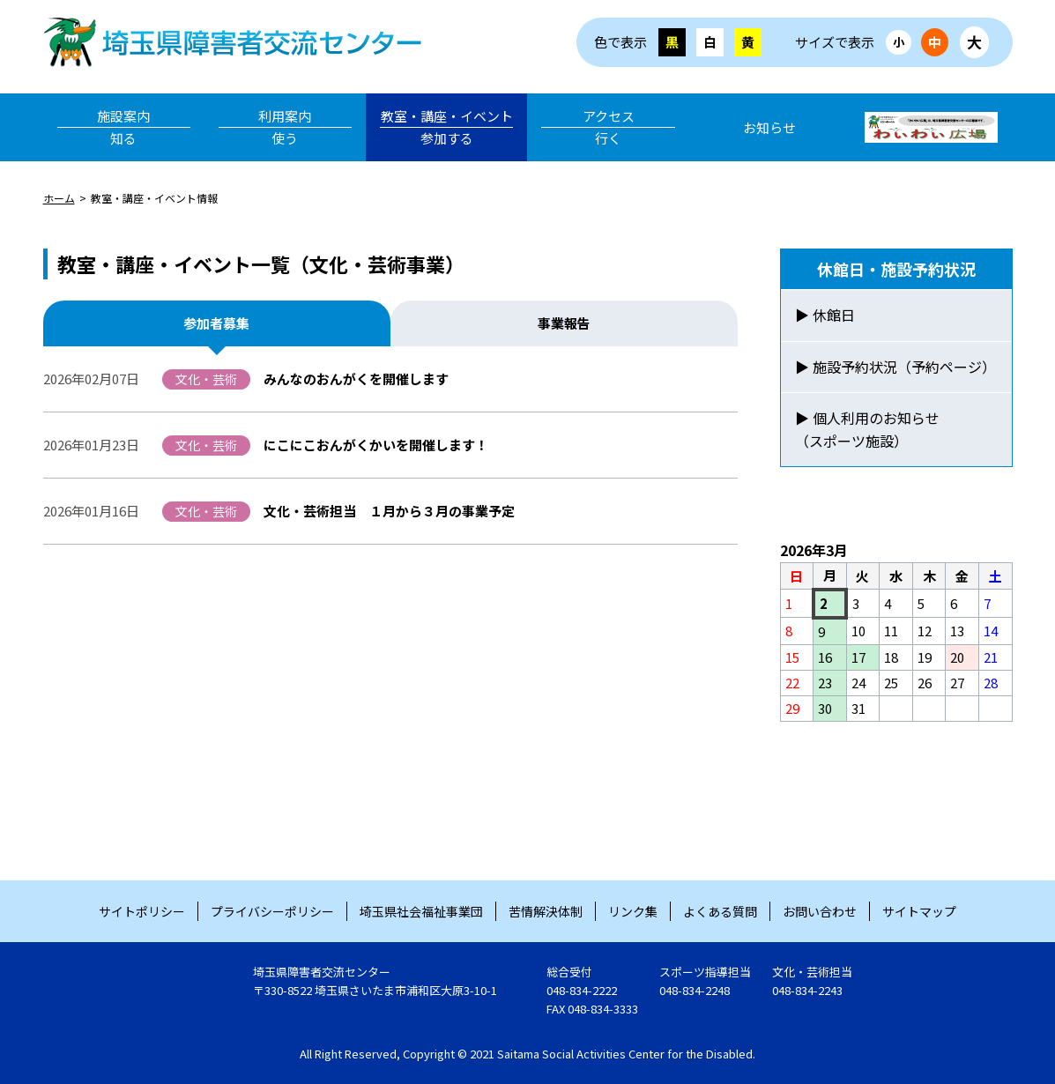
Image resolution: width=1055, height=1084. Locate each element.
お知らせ (769, 127)
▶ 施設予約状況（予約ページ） (895, 366)
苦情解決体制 (546, 911)
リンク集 (633, 911)
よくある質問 (720, 911)
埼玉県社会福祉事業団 (421, 911)
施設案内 (123, 128)
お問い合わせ (820, 911)
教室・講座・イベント (446, 128)
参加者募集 (216, 323)
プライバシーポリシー (272, 911)
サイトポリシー (142, 911)
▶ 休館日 (825, 314)
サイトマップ (919, 911)
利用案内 (285, 128)
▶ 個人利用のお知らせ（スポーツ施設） (867, 429)
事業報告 (564, 323)
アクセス (607, 128)
